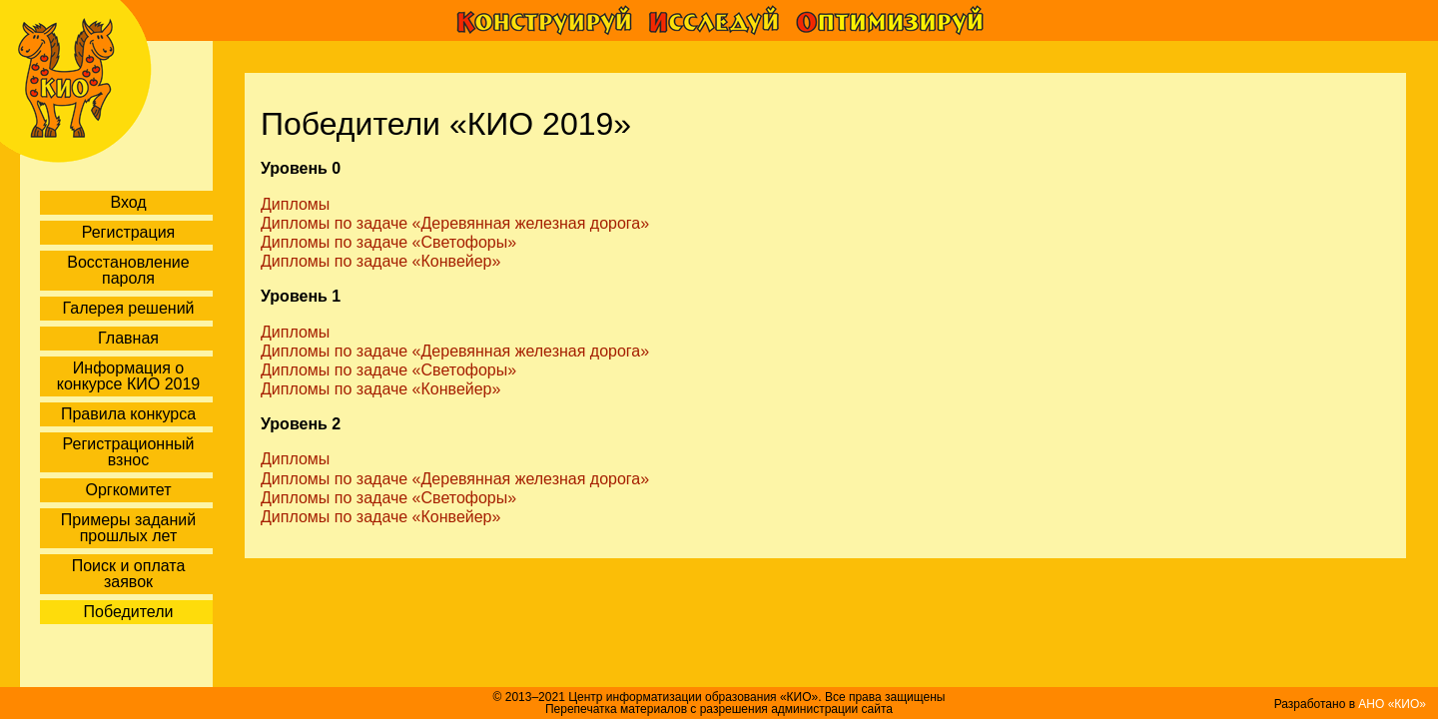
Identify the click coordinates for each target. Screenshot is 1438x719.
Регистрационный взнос (129, 451)
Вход (128, 202)
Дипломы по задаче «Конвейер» (380, 261)
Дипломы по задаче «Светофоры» (388, 242)
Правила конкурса (128, 413)
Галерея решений (128, 308)
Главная (128, 338)
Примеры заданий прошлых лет (128, 527)
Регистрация (129, 232)
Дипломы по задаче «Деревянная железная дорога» (455, 223)
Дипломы (295, 204)
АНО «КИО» (1392, 704)
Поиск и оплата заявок (129, 573)
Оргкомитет (128, 489)
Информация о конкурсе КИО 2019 (128, 376)
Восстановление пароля (128, 270)
